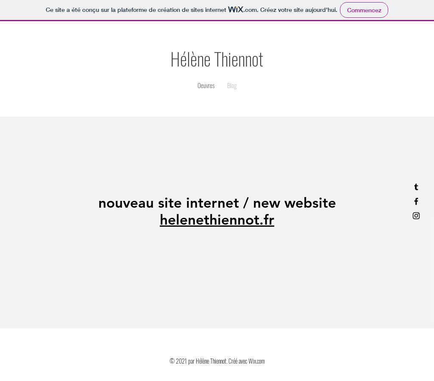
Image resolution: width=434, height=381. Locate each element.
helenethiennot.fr (217, 219)
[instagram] (416, 215)
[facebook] (416, 201)
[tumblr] (416, 187)
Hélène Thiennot (216, 58)
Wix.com (256, 360)
